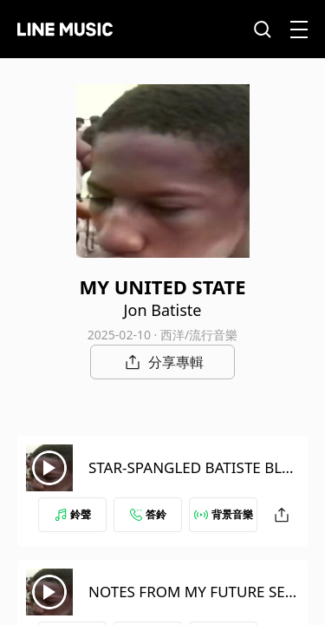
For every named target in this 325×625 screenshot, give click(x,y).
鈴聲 (73, 514)
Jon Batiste (163, 309)
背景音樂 (223, 514)
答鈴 (148, 514)
